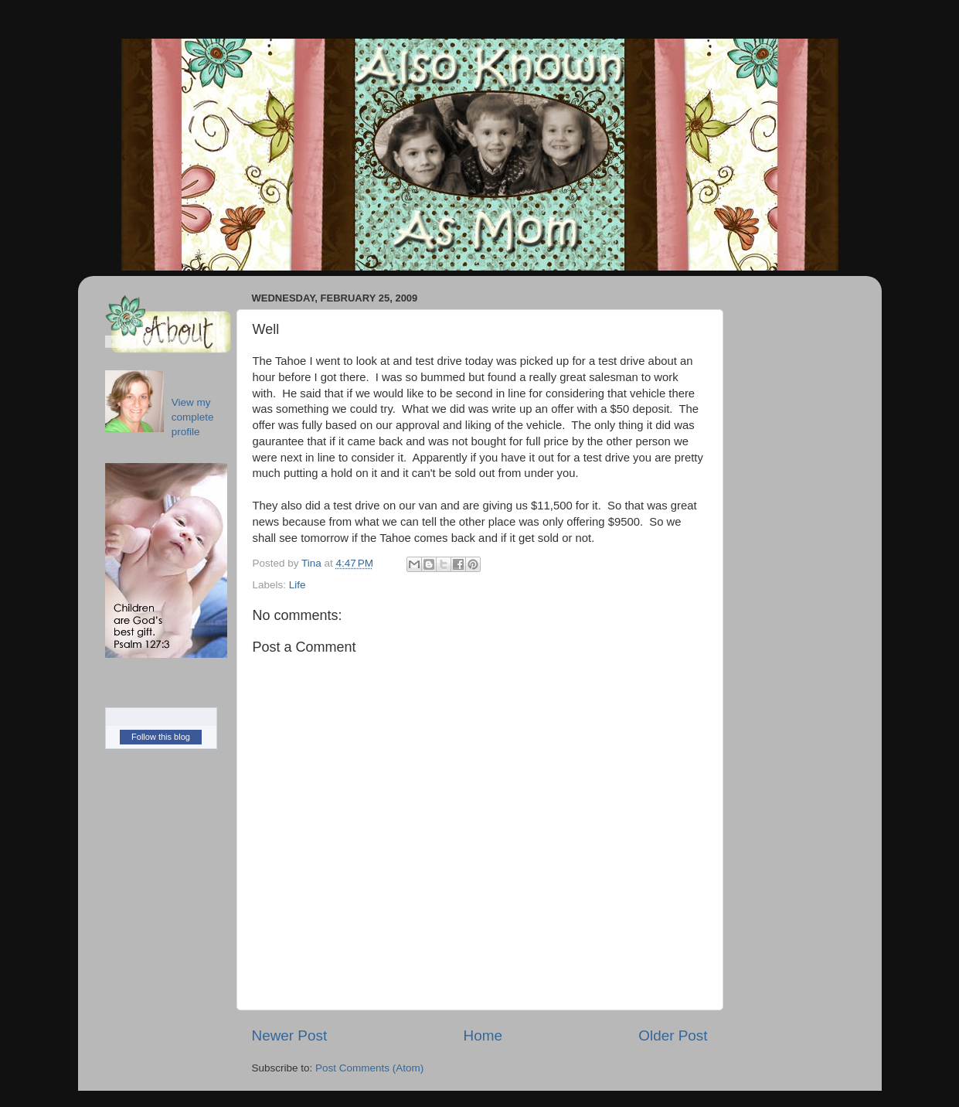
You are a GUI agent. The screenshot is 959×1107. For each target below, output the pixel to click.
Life (297, 585)
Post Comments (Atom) (369, 1068)
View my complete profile (193, 417)
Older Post (672, 1035)
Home (483, 1035)
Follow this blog (160, 736)
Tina (313, 563)
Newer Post (290, 1035)
